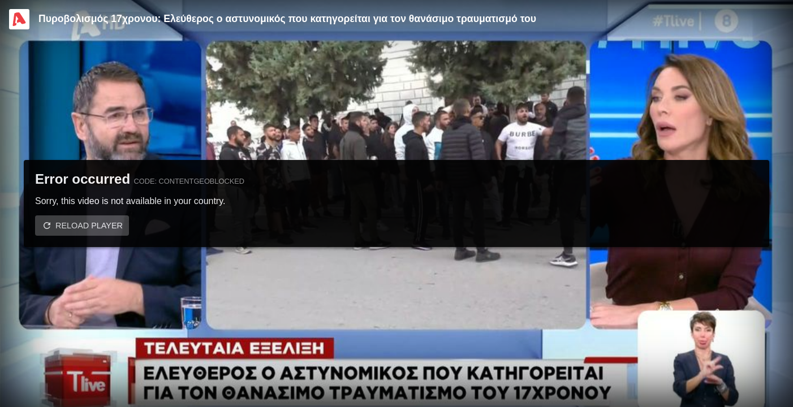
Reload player (89, 225)
